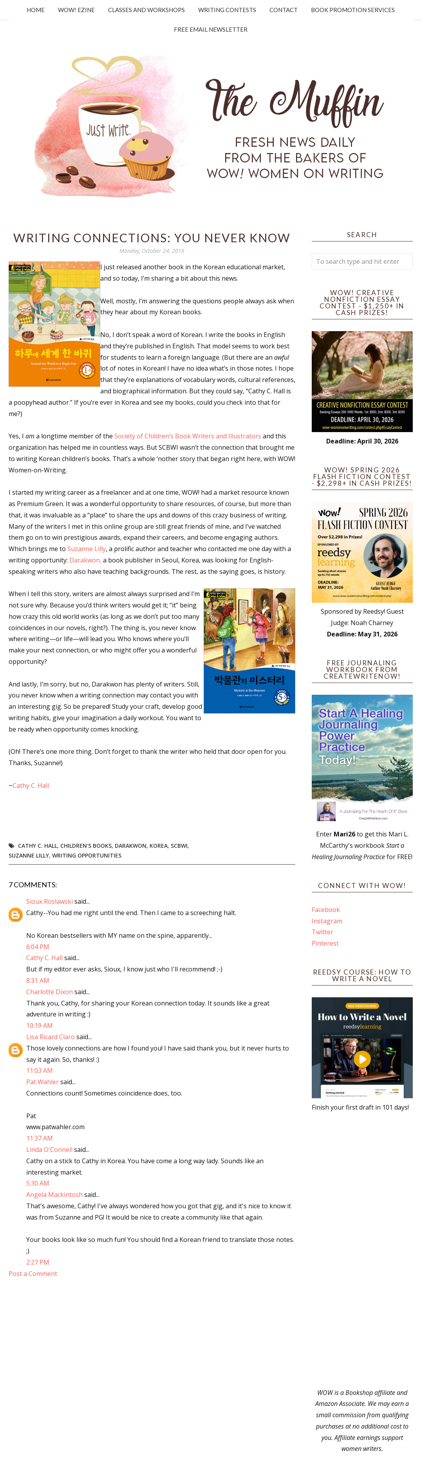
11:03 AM (39, 1070)
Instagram (327, 921)
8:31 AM (37, 980)
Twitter (322, 932)
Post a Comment (33, 1273)
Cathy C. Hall (31, 785)
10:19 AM (39, 1025)
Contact (283, 9)
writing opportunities (86, 855)
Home (36, 9)
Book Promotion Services (353, 9)
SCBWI (179, 845)
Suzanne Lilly (86, 548)
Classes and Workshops (146, 9)
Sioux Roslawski (49, 901)
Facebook (326, 909)
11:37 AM (39, 1138)
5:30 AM (37, 1183)
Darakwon (130, 845)
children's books (86, 845)
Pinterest (325, 943)
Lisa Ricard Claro (50, 1037)
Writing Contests (227, 9)
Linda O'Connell (49, 1149)
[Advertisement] (362, 1250)
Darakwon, (85, 560)
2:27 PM (37, 1262)
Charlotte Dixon (49, 991)
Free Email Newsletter (211, 29)
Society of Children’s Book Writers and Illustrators (187, 436)
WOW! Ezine (76, 9)
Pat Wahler (42, 1082)
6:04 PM (37, 946)
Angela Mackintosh (54, 1194)
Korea (159, 845)
